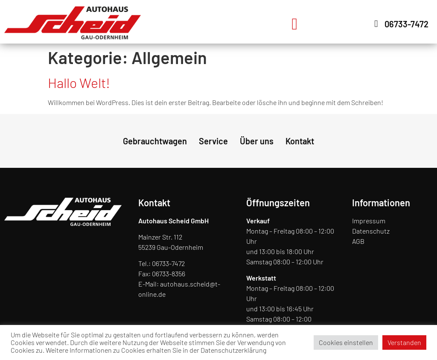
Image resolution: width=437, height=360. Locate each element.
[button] (295, 24)
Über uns (257, 141)
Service (213, 141)
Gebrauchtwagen (155, 141)
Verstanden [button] (404, 342)
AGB (358, 241)
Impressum (368, 221)
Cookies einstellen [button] (346, 342)
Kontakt (300, 141)
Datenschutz (371, 231)
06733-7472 (168, 263)
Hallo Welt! (79, 82)
